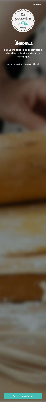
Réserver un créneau (23, 396)
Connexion (37, 4)
